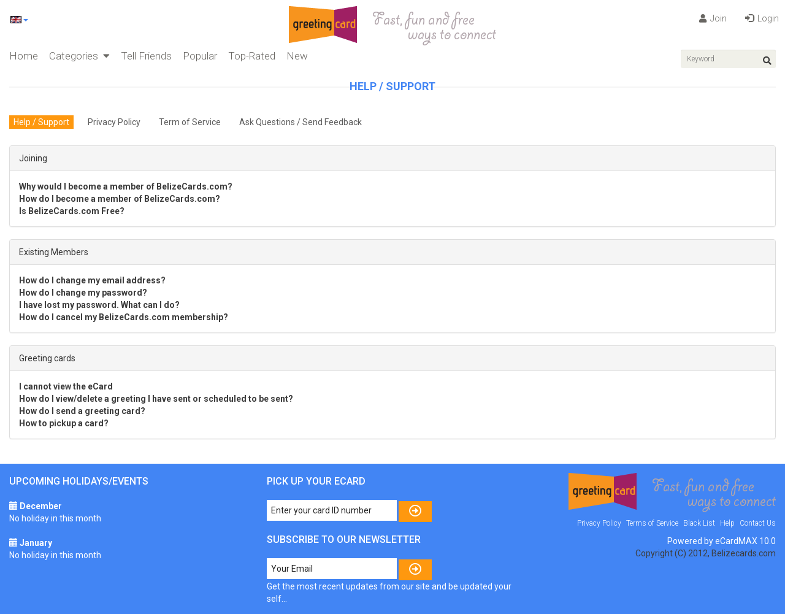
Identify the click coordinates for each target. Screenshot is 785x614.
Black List (699, 523)
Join (713, 18)
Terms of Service (652, 523)
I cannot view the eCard (66, 386)
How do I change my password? (83, 292)
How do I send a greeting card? (82, 411)
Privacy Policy (114, 122)
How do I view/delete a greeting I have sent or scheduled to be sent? (156, 399)
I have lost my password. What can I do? (99, 305)
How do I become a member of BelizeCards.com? (119, 199)
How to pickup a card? (64, 423)
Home (23, 56)
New (297, 56)
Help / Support (41, 122)
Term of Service (190, 122)
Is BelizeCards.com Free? (71, 211)
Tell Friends (146, 56)
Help (727, 523)
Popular (200, 56)
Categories (79, 56)
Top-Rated (251, 56)
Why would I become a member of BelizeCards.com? (125, 186)
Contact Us (758, 523)
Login (762, 18)
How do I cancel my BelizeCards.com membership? (123, 317)
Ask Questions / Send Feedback (300, 122)
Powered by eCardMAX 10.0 (721, 541)
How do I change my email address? (92, 280)
